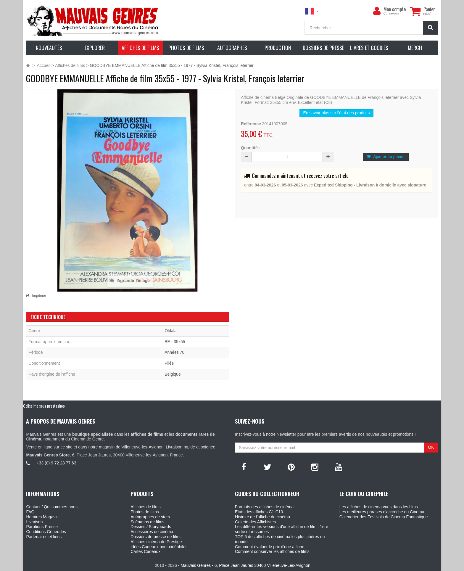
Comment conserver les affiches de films (272, 551)
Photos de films (144, 511)
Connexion (391, 13)
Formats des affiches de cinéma (264, 506)
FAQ (30, 511)
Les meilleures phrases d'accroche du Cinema (381, 511)
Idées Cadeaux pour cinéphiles (158, 546)
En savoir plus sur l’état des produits (336, 112)
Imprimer (39, 296)
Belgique (173, 374)
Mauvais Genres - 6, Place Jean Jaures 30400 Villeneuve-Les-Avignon (245, 565)
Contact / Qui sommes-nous (52, 506)
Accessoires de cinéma (151, 531)
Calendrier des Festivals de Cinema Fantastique (383, 516)
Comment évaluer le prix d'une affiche (269, 546)
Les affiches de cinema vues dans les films (378, 506)
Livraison (34, 521)
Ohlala (170, 330)
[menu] (377, 10)
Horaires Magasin (42, 516)
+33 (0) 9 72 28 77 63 (56, 463)
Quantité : (250, 147)
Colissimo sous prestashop (44, 406)
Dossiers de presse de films (155, 536)
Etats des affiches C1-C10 (259, 511)
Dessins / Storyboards (150, 526)
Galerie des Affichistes (255, 521)
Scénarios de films (147, 521)
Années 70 (174, 352)
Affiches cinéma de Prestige (156, 541)
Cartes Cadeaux (145, 551)
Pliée (169, 363)
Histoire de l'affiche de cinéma (262, 516)
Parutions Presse (42, 526)
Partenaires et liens (44, 536)
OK (431, 447)
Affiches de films (145, 506)
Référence (251, 123)
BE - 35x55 (175, 341)
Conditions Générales (46, 531)
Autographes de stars (150, 516)
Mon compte (395, 9)
